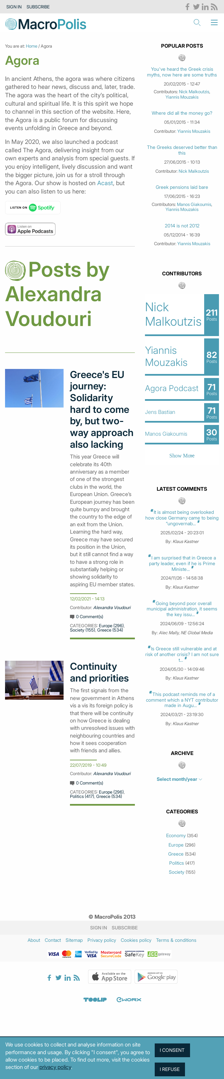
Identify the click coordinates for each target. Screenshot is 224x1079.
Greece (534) (110, 630)
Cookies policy (136, 940)
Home (31, 46)
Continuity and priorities (99, 672)
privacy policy (55, 1067)
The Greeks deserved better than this (182, 150)
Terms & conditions (176, 940)
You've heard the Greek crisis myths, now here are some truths (182, 71)
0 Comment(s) (89, 616)
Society (176, 872)
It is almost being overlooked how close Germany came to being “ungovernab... (182, 517)
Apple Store (109, 977)
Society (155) (82, 630)
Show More (182, 455)
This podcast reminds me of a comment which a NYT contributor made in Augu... (182, 699)
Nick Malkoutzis (194, 91)
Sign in (14, 6)
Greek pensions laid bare (182, 187)
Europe (176, 845)
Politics (176, 863)
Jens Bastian (160, 412)
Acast (105, 182)
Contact (53, 940)
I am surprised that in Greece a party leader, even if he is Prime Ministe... (182, 563)
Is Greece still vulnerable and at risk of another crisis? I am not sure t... (182, 654)
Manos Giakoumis (194, 204)
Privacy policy (101, 940)
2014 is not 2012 (182, 225)
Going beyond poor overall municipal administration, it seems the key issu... (182, 608)
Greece (176, 854)
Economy (176, 835)
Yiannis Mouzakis (181, 97)
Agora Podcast (171, 388)
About (34, 940)
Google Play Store (156, 977)
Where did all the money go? (182, 113)
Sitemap (74, 940)
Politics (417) (82, 796)
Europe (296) (111, 625)
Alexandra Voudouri (111, 607)
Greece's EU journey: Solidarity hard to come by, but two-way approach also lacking (102, 409)
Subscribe (38, 6)
